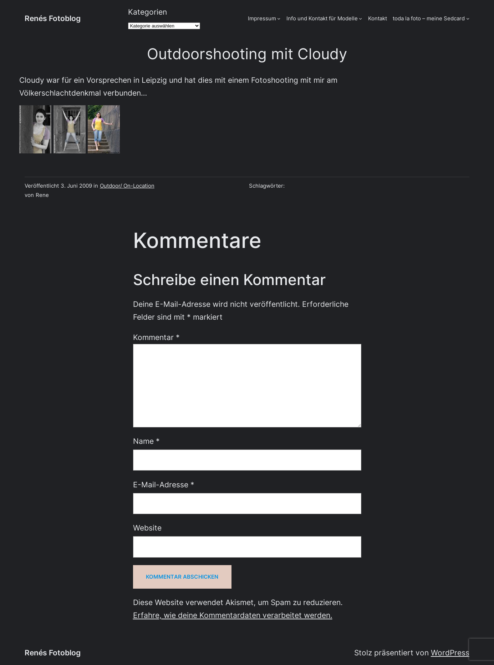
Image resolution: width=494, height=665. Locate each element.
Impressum (262, 18)
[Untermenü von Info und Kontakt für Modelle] (360, 18)
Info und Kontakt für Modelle (322, 18)
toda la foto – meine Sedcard (429, 18)
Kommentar (156, 337)
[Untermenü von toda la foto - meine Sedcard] (467, 18)
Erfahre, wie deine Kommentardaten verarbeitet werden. (232, 615)
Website (147, 527)
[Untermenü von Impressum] (278, 18)
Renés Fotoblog (53, 18)
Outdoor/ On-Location (127, 185)
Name (146, 441)
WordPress (450, 652)
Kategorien (147, 11)
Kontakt (377, 18)
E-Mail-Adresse (163, 484)
